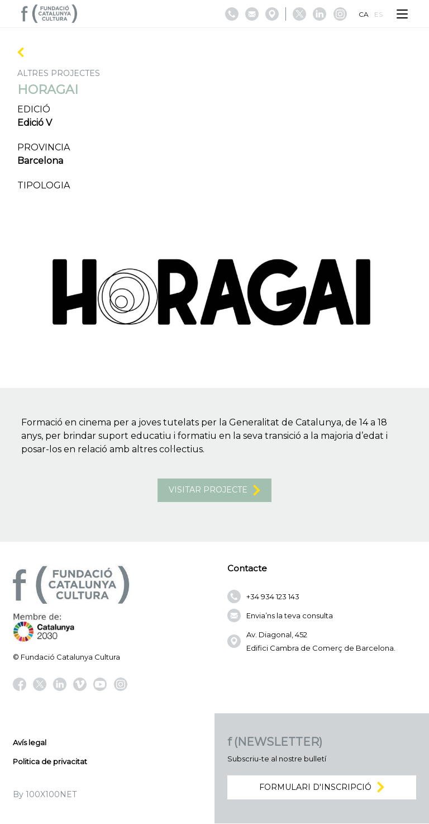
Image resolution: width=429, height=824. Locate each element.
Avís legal (29, 742)
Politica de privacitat (50, 761)
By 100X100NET (45, 795)
